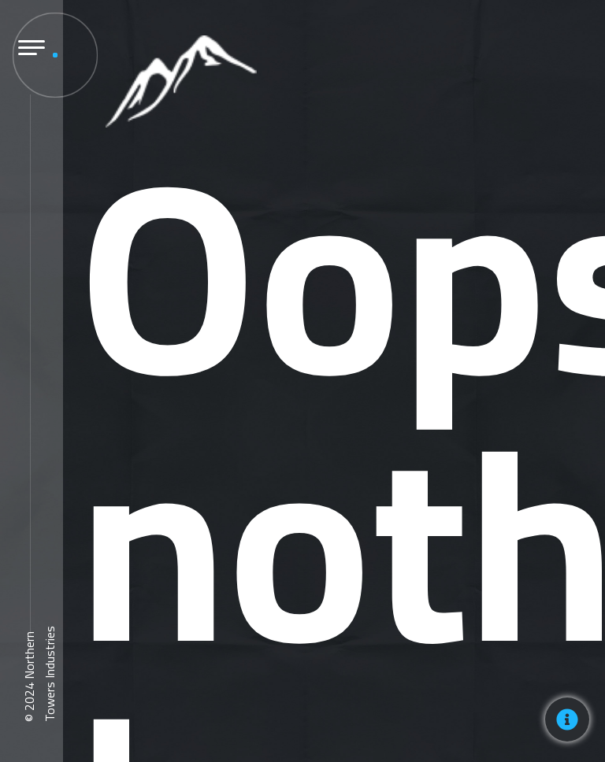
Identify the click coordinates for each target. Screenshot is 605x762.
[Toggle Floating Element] (567, 719)
